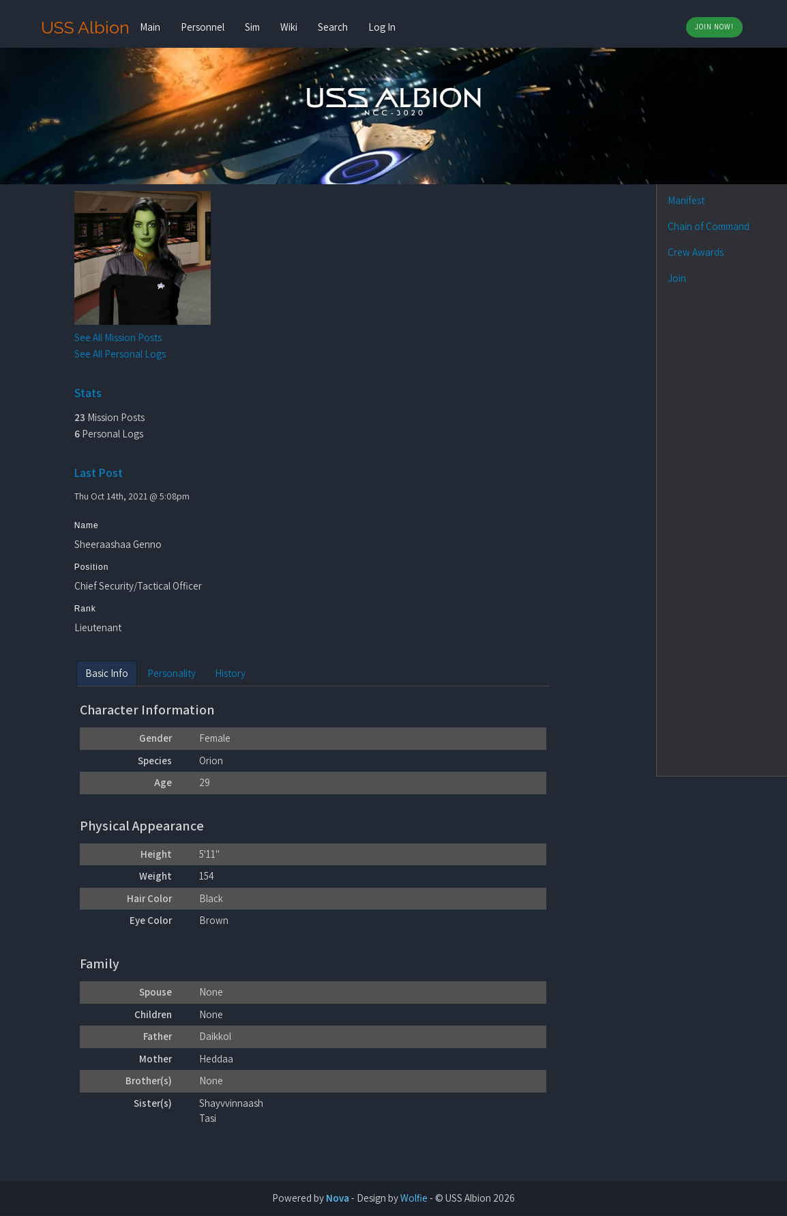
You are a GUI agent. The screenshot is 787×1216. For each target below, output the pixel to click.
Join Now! (714, 26)
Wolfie (414, 1198)
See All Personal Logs (122, 353)
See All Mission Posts (120, 337)
